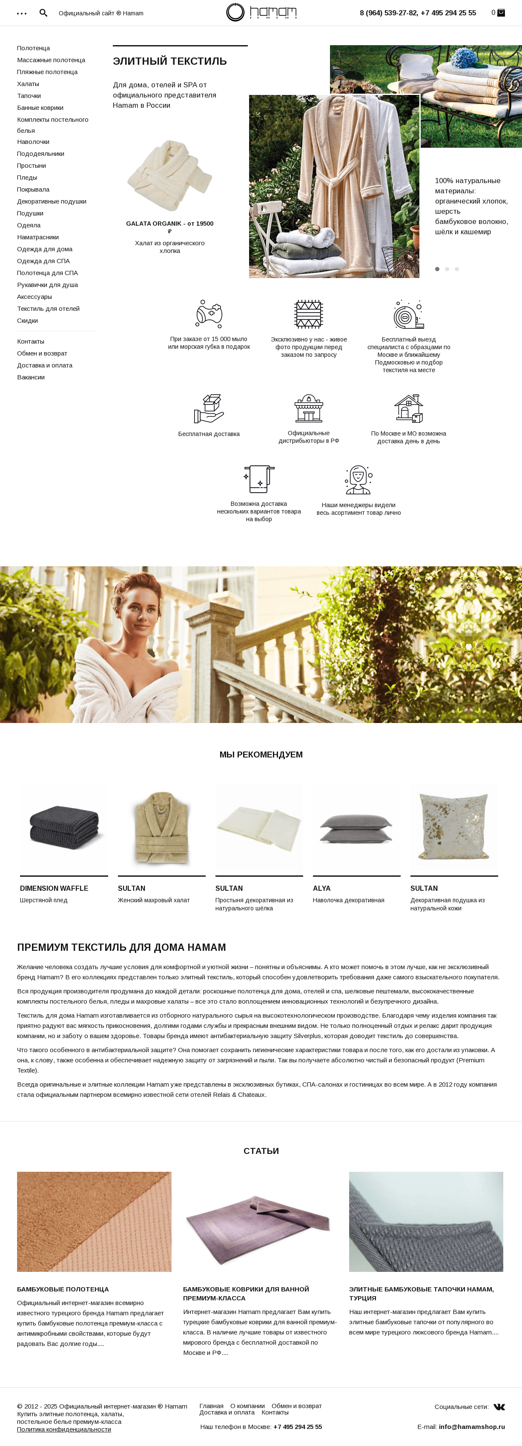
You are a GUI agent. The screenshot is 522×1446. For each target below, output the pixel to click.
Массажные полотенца (51, 59)
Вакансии (31, 377)
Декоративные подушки (51, 201)
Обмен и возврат (42, 353)
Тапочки (29, 95)
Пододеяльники (40, 153)
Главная (211, 1406)
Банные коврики (40, 107)
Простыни (31, 165)
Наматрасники (38, 237)
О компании (247, 1406)
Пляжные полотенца (47, 71)
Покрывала (33, 189)
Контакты (30, 341)
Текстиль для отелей (48, 308)
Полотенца (33, 48)
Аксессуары (34, 296)
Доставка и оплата (44, 365)
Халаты (28, 83)
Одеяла (28, 225)
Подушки (30, 213)
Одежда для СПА (43, 260)
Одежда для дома (44, 248)
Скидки (27, 320)
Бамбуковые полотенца (63, 1289)
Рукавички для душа (47, 284)
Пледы (27, 177)
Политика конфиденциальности (64, 1429)
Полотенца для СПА (47, 272)
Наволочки (33, 141)
